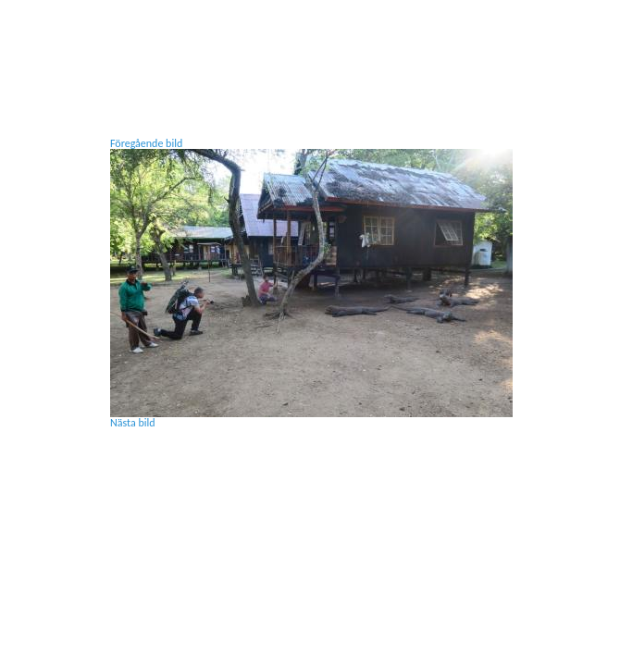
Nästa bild (132, 422)
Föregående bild (146, 143)
